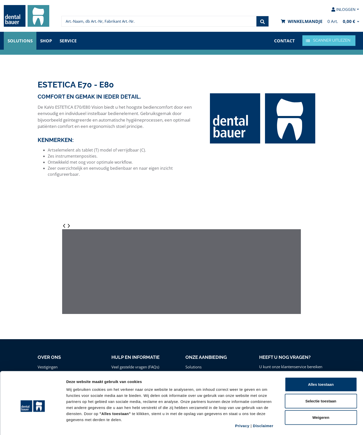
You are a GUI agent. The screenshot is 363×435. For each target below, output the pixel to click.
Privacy (242, 404)
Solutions (20, 41)
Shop (46, 41)
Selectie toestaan (320, 380)
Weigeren (320, 396)
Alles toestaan (321, 363)
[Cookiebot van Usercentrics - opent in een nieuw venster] (33, 425)
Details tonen (273, 425)
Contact (284, 41)
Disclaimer (263, 404)
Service (68, 41)
